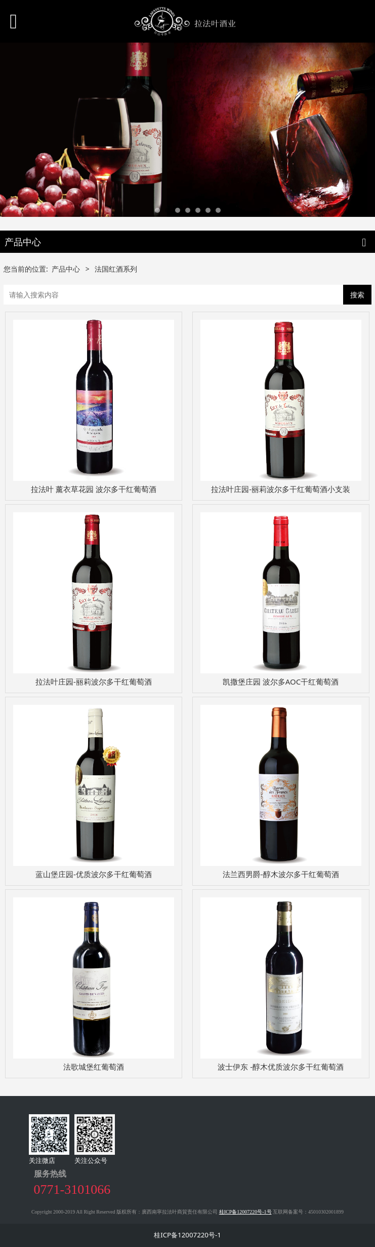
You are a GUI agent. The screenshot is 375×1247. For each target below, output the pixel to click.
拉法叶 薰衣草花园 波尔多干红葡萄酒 (93, 489)
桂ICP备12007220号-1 (187, 1234)
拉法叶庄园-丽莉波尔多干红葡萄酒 (93, 681)
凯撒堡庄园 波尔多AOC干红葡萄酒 (281, 681)
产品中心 (66, 269)
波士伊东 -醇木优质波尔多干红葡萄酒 (281, 1067)
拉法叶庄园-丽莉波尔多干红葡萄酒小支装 (280, 489)
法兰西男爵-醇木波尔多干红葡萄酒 (281, 874)
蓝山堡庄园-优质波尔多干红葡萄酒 (93, 874)
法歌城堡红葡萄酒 (93, 1067)
